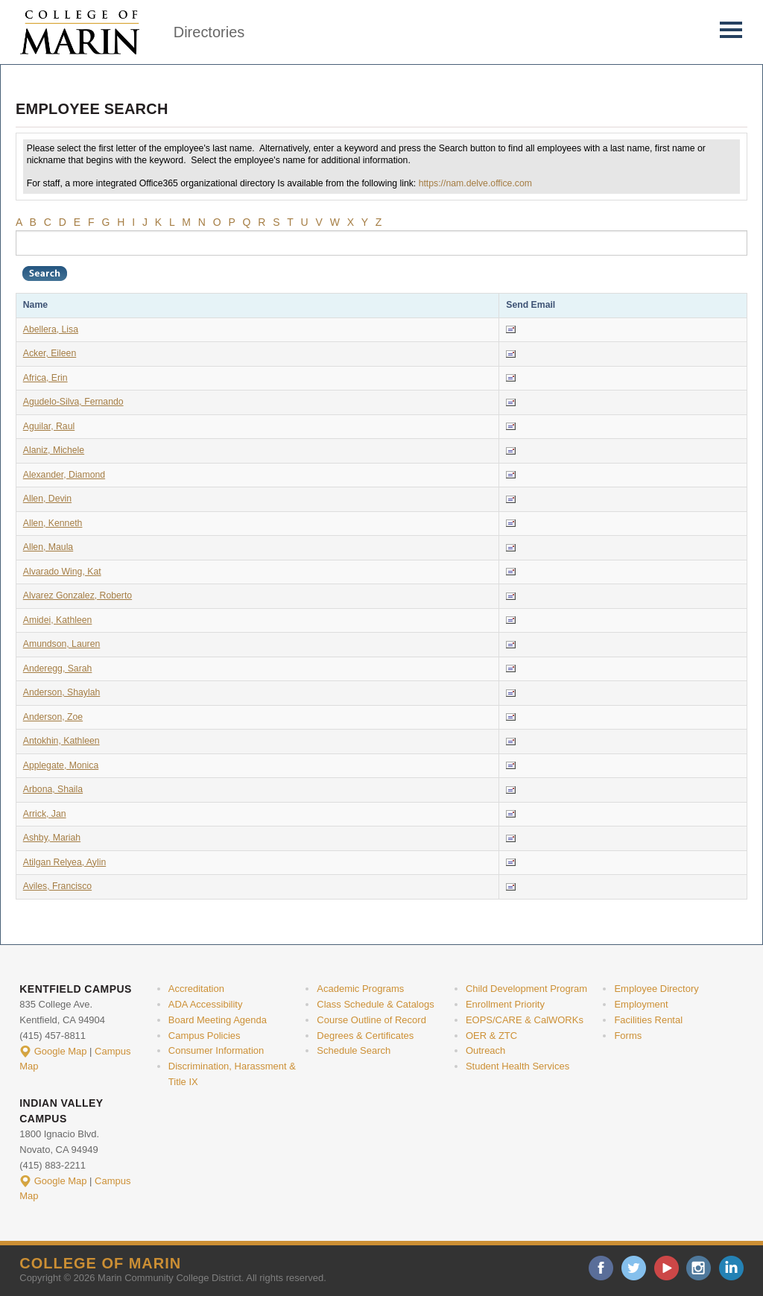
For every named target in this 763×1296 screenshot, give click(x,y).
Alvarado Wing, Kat (62, 571)
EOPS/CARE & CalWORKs (524, 1019)
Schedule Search (353, 1050)
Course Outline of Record (371, 1019)
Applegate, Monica (60, 765)
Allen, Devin (47, 498)
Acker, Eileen (50, 353)
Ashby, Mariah (51, 837)
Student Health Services (517, 1066)
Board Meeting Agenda (217, 1019)
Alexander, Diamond (64, 475)
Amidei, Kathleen (57, 620)
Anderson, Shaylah (62, 692)
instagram (698, 1268)
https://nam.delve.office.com (475, 183)
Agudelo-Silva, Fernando (73, 401)
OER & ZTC (491, 1035)
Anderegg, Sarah (57, 668)
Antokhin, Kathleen (61, 741)
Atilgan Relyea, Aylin (64, 862)
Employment (641, 1004)
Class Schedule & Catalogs (375, 1004)
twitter (633, 1268)
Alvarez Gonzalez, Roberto (77, 595)
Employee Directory (656, 988)
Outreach (485, 1050)
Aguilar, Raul (49, 426)
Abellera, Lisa (50, 329)
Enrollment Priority (505, 1004)
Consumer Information (216, 1050)
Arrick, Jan (44, 814)
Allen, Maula (48, 547)
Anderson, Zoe (53, 717)
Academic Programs (360, 988)
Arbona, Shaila (53, 789)
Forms (628, 1035)
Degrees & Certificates (365, 1035)
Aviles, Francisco (57, 886)
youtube (666, 1268)
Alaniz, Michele (53, 450)
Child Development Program (526, 988)
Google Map (60, 1051)
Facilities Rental (648, 1019)
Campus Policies (204, 1035)
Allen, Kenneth (53, 523)
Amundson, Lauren (62, 644)
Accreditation (196, 988)
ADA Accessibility (205, 1004)
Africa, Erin (45, 378)
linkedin (731, 1268)
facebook (601, 1268)
